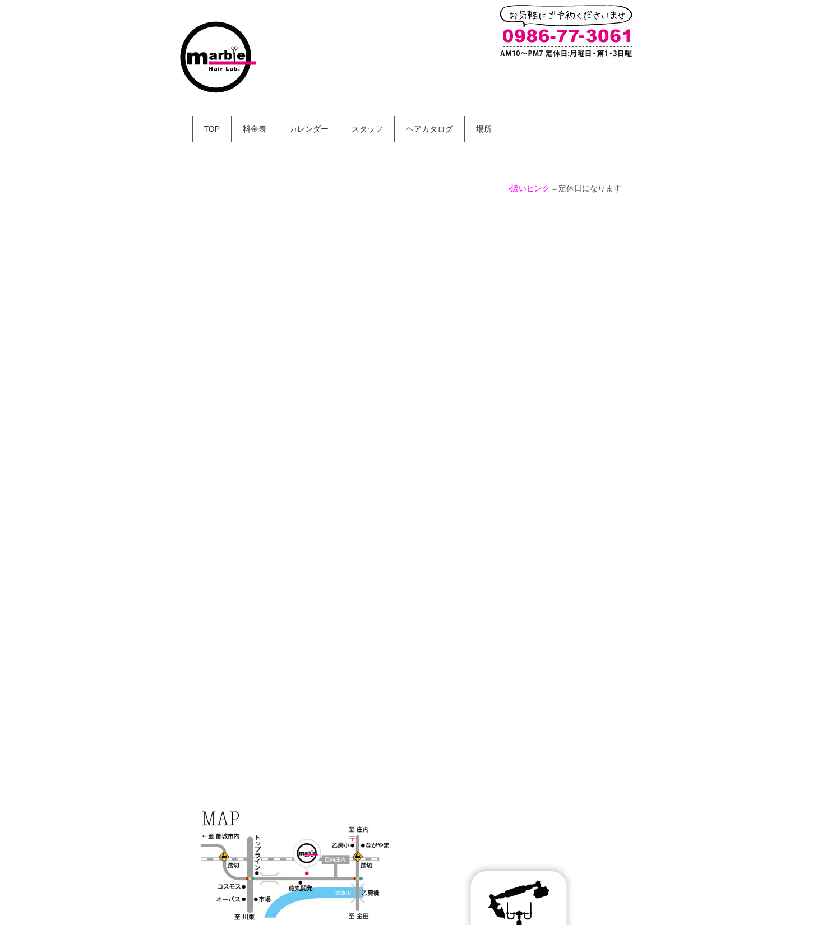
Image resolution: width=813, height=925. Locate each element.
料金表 (254, 128)
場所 (484, 128)
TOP (212, 128)
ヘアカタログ (429, 128)
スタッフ (367, 128)
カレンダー (309, 128)
